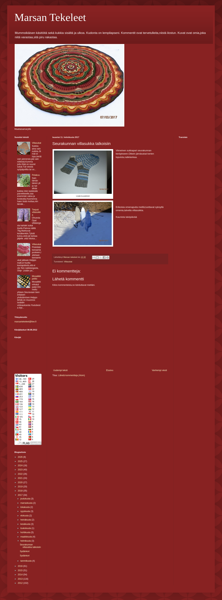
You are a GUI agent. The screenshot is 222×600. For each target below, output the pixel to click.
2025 (20, 461)
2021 (20, 478)
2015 (20, 570)
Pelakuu (36, 175)
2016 (20, 566)
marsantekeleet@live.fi (25, 321)
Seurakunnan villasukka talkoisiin (30, 545)
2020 (20, 482)
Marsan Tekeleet (50, 17)
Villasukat (68, 262)
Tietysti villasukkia (36, 212)
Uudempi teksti (60, 370)
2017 (20, 495)
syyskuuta (25, 511)
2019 (20, 486)
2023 (20, 469)
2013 (20, 579)
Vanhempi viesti (159, 370)
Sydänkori (24, 551)
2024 (20, 465)
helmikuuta (25, 541)
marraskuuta (26, 503)
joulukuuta (25, 498)
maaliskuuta (26, 536)
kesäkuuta (25, 524)
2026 (20, 457)
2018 (20, 490)
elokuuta (24, 515)
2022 (20, 474)
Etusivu (109, 370)
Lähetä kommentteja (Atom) (71, 375)
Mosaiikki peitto (36, 277)
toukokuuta (26, 528)
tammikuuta (26, 561)
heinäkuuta (26, 520)
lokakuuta (25, 507)
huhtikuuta (25, 532)
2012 (20, 583)
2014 (20, 574)
